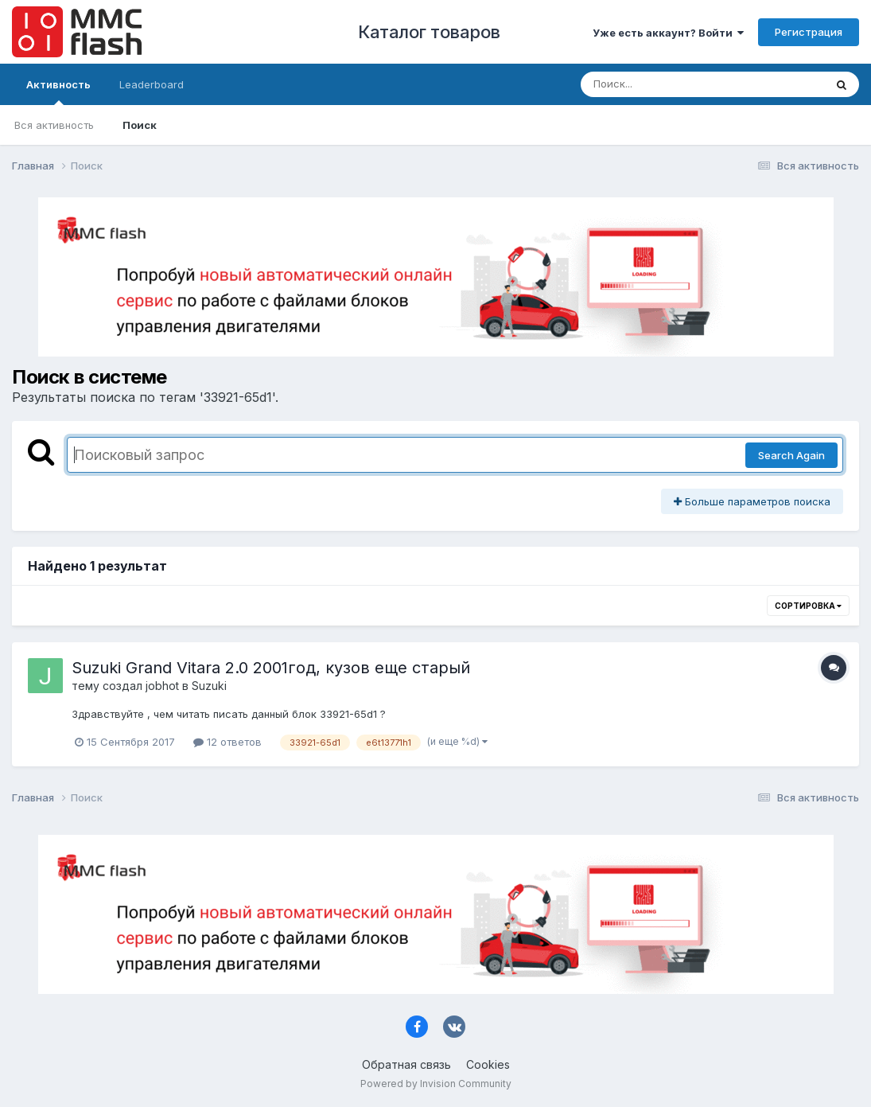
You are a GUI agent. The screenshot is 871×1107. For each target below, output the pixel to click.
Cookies (488, 1064)
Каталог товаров (429, 31)
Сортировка (808, 605)
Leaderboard (151, 84)
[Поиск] (672, 84)
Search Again (791, 455)
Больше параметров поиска (752, 501)
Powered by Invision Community (435, 1083)
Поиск (139, 125)
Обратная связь (406, 1064)
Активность (58, 91)
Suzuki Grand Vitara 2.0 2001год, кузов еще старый (271, 667)
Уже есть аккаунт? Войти (668, 32)
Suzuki (209, 685)
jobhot (162, 685)
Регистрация (808, 31)
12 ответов (227, 741)
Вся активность (54, 125)
